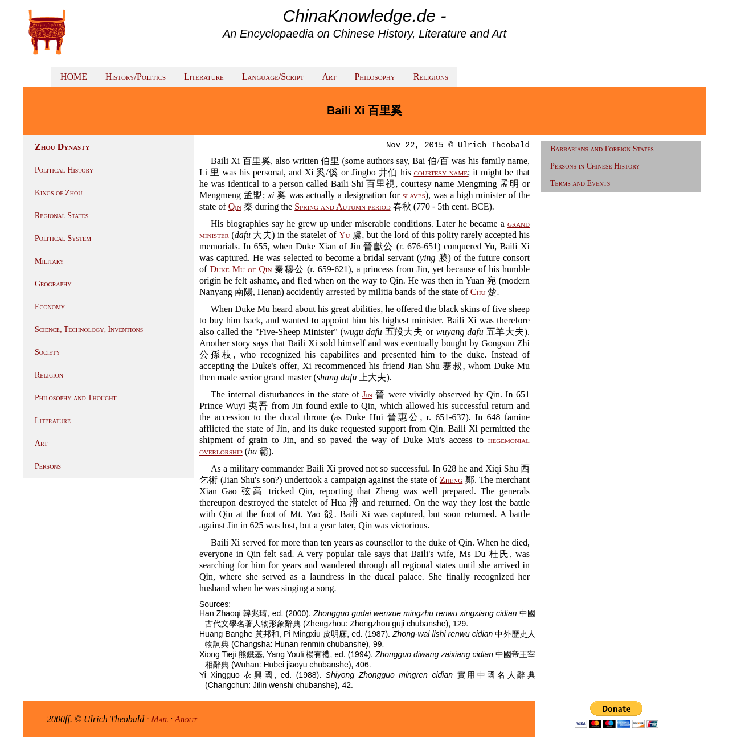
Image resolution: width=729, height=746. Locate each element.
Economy (50, 306)
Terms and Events (580, 183)
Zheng (451, 480)
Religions (430, 76)
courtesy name (440, 172)
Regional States (61, 215)
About (186, 719)
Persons (48, 466)
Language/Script (273, 76)
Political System (63, 238)
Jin (367, 394)
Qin (234, 206)
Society (47, 352)
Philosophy (374, 76)
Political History (64, 170)
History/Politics (135, 76)
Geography (53, 284)
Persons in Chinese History (595, 166)
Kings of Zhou (58, 192)
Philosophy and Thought (76, 398)
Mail (159, 719)
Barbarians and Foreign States (602, 149)
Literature (204, 76)
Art (329, 76)
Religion (49, 375)
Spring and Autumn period (342, 206)
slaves (414, 195)
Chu (478, 292)
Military (49, 261)
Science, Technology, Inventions (89, 329)
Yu (344, 235)
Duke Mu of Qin (241, 269)
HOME (73, 76)
